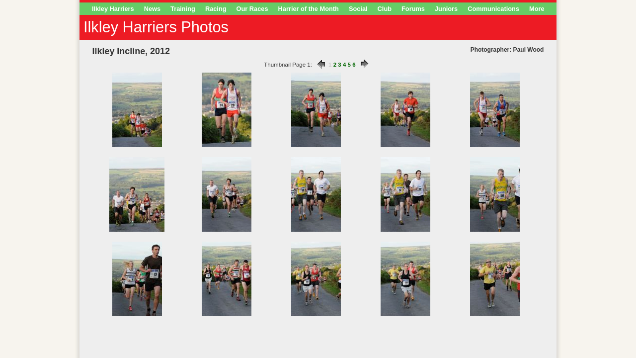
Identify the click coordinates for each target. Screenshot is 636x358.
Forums (413, 8)
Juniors (446, 8)
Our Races (252, 8)
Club (385, 8)
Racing (216, 8)
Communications (493, 8)
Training (182, 8)
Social (358, 8)
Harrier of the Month (308, 8)
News (152, 8)
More (537, 8)
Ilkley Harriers (113, 8)
